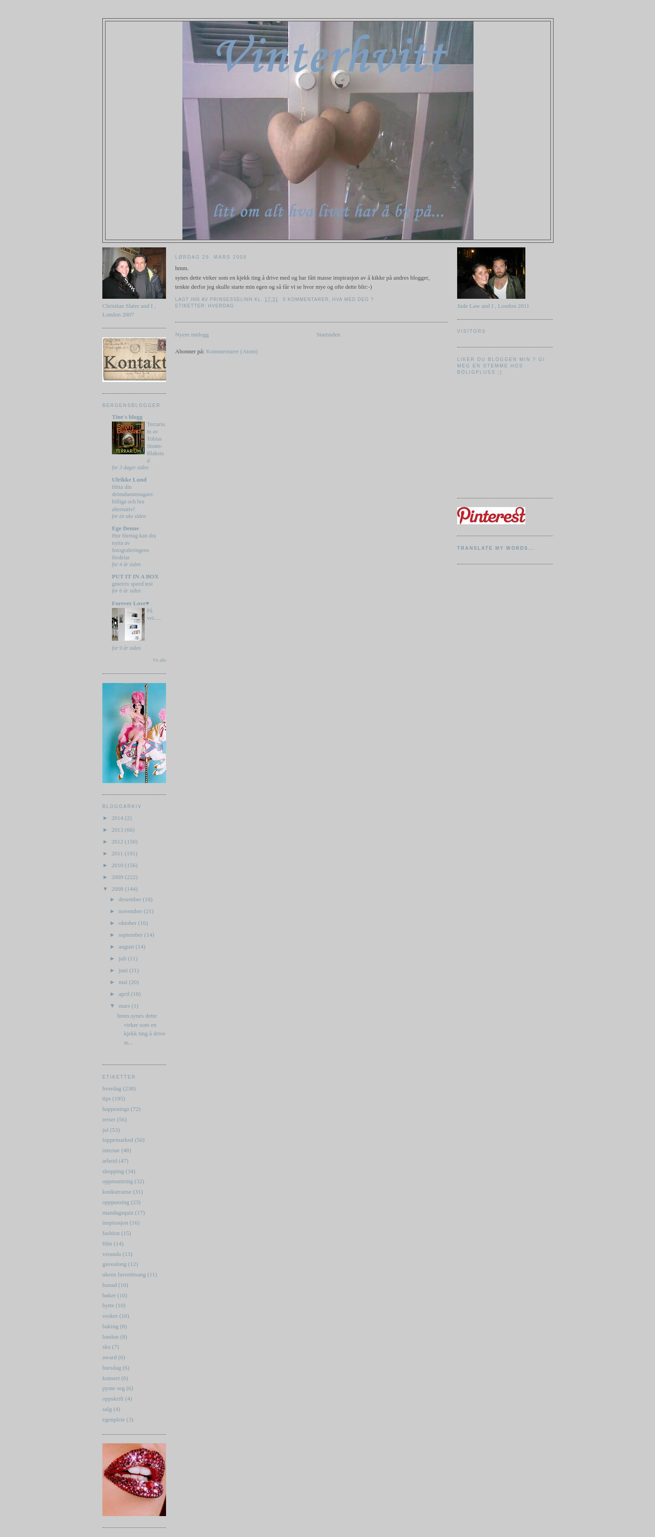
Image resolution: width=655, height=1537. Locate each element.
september (132, 934)
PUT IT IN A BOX (135, 576)
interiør (111, 1150)
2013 (118, 829)
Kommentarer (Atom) (232, 351)
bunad (109, 1284)
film (107, 1243)
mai (124, 982)
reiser (109, 1119)
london (110, 1336)
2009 (118, 877)
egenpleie (113, 1419)
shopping (113, 1171)
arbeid (109, 1160)
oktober (128, 922)
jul (105, 1129)
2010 (118, 865)
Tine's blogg (127, 416)
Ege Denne (125, 528)
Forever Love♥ (130, 603)
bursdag (111, 1367)
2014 (118, 817)
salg (107, 1409)
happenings (115, 1108)
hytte (108, 1305)
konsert (111, 1378)
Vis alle (159, 660)
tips (106, 1098)
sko (106, 1346)
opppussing (115, 1202)
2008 (118, 888)
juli (123, 958)
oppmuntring (117, 1181)
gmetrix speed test (132, 584)
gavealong (114, 1264)
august (127, 946)
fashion (111, 1233)
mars (125, 1005)
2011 (118, 853)
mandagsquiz (118, 1212)
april (125, 993)
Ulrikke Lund (129, 479)
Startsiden (328, 334)
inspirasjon (115, 1222)
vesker (110, 1315)
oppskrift (113, 1398)
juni (124, 970)
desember (131, 899)
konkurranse (116, 1191)
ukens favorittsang (124, 1274)
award (109, 1357)
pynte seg (113, 1388)
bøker (109, 1295)
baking (110, 1326)
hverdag (111, 1088)
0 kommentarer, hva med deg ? (328, 299)
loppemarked (117, 1139)
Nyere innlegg (192, 334)
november (131, 911)
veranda (111, 1254)
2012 (118, 841)
